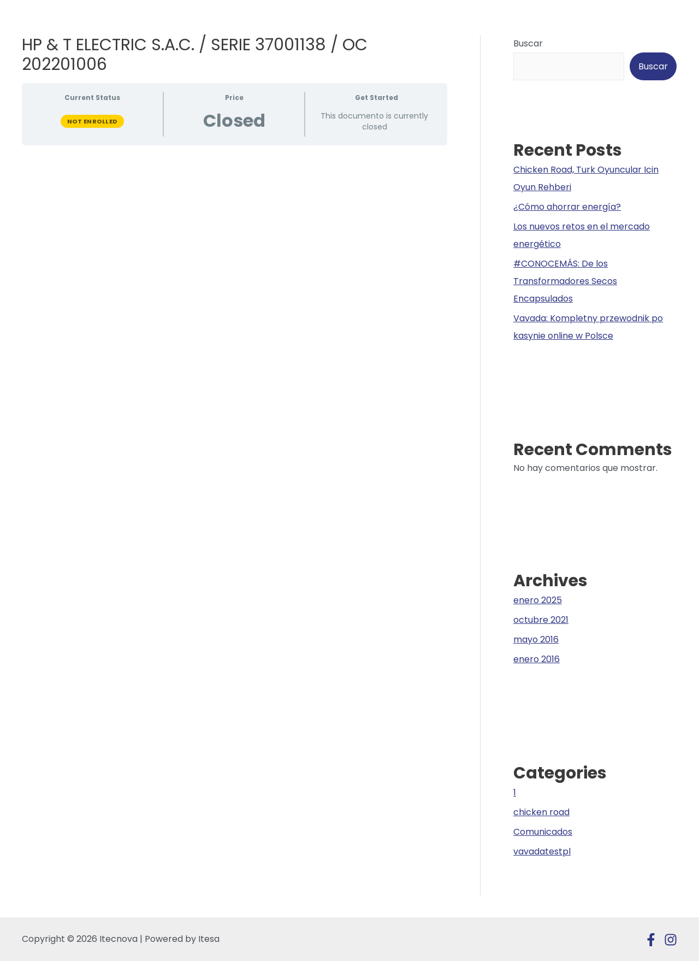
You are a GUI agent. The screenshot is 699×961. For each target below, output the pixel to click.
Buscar (528, 43)
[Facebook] (650, 939)
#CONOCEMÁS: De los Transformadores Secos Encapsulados (565, 281)
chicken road (541, 812)
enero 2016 (536, 659)
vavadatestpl (542, 851)
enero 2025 (537, 600)
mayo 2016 (536, 639)
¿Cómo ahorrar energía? (567, 207)
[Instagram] (670, 939)
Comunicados (542, 832)
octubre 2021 (540, 620)
